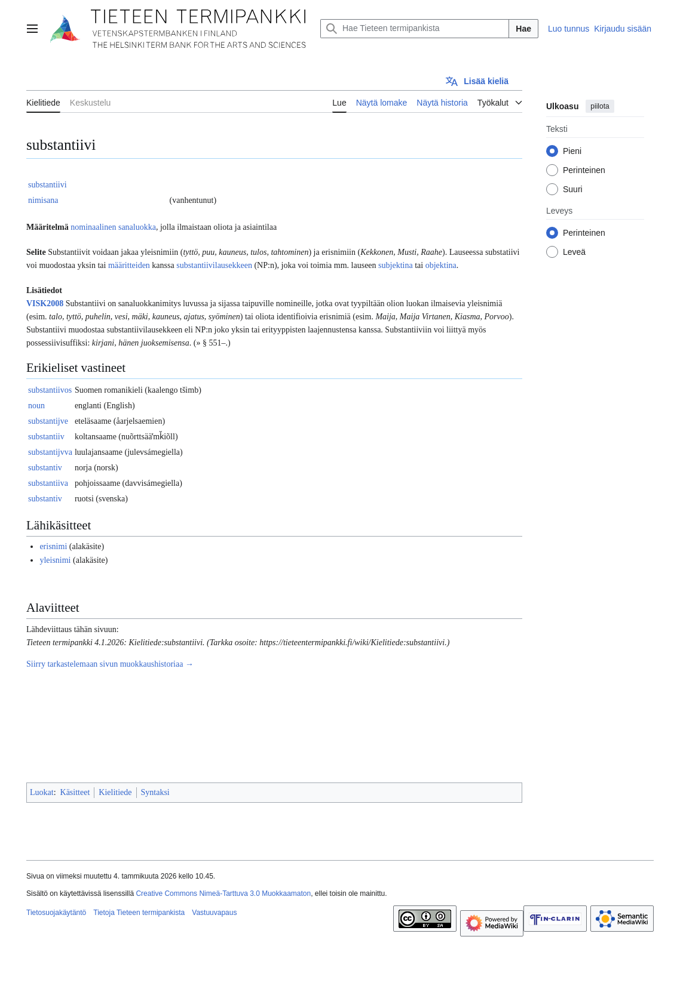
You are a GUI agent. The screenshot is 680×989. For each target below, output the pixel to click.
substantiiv (46, 436)
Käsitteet (75, 792)
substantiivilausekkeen (214, 265)
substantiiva (48, 483)
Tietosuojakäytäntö (56, 912)
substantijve (48, 421)
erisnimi (53, 546)
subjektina (395, 265)
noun (36, 405)
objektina (441, 265)
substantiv (45, 467)
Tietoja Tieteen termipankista (139, 912)
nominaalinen (93, 227)
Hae (523, 28)
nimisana (43, 200)
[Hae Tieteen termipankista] (414, 28)
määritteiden (129, 265)
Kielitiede (115, 792)
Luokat (42, 792)
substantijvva (50, 452)
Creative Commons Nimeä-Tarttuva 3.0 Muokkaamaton (223, 893)
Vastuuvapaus (214, 912)
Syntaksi (155, 792)
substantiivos (50, 390)
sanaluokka (137, 227)
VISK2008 (44, 303)
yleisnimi (55, 560)
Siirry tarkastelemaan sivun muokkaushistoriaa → (110, 664)
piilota (599, 106)
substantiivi (47, 184)
